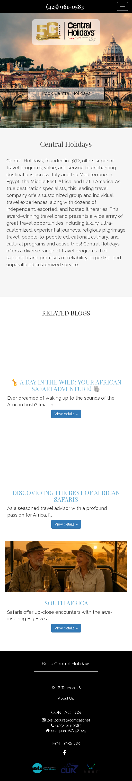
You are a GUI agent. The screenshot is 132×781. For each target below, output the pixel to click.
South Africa (66, 603)
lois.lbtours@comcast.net (68, 720)
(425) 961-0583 (65, 6)
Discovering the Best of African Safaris (66, 495)
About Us (66, 698)
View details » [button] (66, 414)
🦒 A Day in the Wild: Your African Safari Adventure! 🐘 (66, 385)
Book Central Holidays (66, 93)
